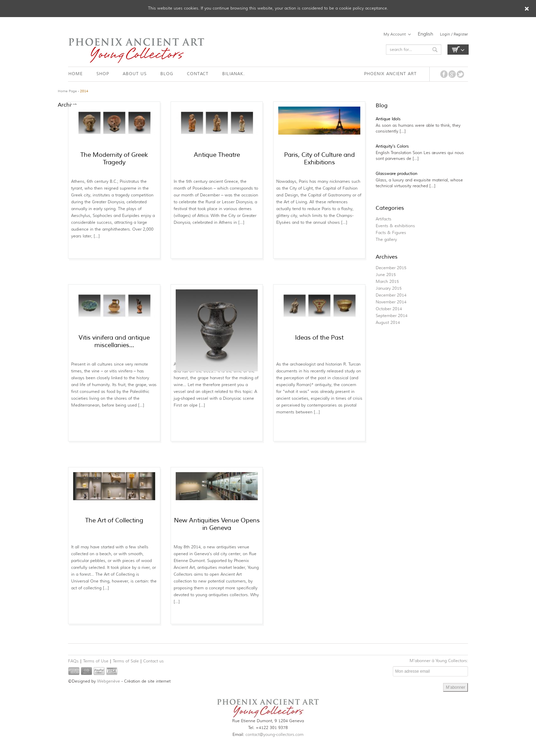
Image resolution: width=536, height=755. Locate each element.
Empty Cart (458, 49)
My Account (395, 34)
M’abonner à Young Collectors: (439, 660)
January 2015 (389, 288)
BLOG (166, 74)
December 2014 (391, 295)
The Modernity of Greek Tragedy (114, 158)
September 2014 (391, 315)
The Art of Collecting (114, 520)
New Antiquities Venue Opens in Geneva (217, 524)
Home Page (67, 91)
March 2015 (387, 281)
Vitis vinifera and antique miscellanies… (114, 341)
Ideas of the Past (319, 337)
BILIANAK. (233, 74)
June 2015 (386, 274)
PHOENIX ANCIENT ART (390, 74)
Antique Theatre (217, 155)
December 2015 (391, 268)
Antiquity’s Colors (392, 146)
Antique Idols (388, 119)
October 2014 (389, 309)
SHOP (102, 74)
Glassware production (396, 173)
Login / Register (454, 34)
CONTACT (198, 74)
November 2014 (391, 302)
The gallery (386, 239)
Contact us (153, 661)
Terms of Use (95, 661)
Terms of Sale (126, 661)
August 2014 (388, 322)
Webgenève (108, 681)
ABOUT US (135, 74)
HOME (75, 74)
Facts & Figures (391, 232)
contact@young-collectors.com (274, 734)
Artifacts (383, 219)
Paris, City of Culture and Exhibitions (319, 158)
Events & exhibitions (395, 226)
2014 (84, 91)
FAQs (73, 661)
